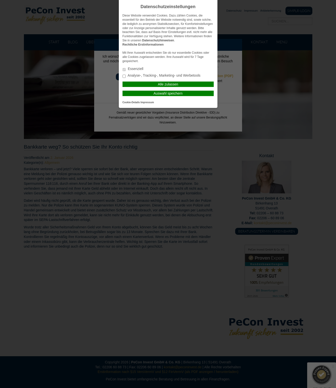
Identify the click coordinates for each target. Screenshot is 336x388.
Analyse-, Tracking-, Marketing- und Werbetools (162, 76)
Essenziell (133, 69)
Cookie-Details (131, 102)
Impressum (147, 102)
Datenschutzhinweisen (158, 40)
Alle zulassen (168, 84)
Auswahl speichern (168, 93)
